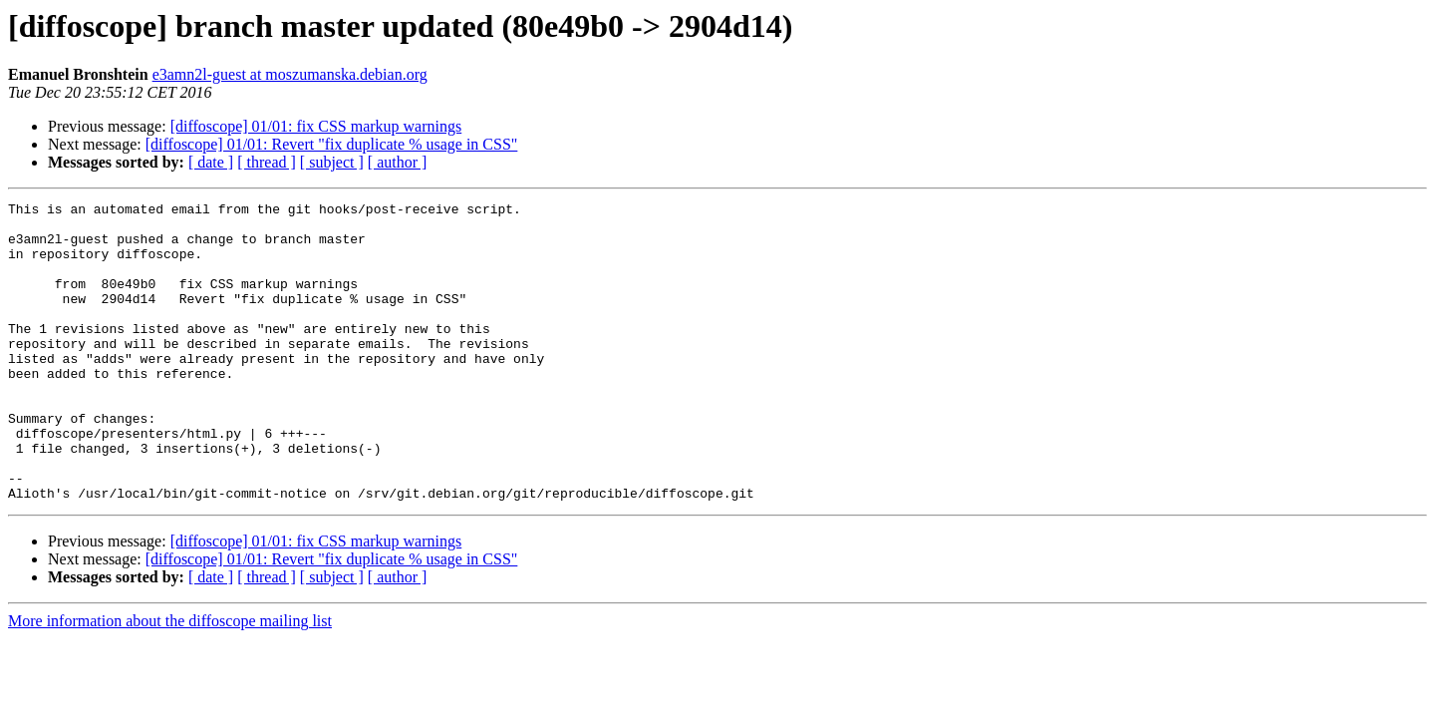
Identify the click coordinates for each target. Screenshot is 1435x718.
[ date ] (210, 162)
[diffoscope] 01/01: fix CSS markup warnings (316, 126)
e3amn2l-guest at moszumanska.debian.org (290, 74)
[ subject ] (332, 162)
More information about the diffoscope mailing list (170, 680)
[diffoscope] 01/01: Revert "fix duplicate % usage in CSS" (331, 144)
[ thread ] (266, 162)
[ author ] (398, 162)
